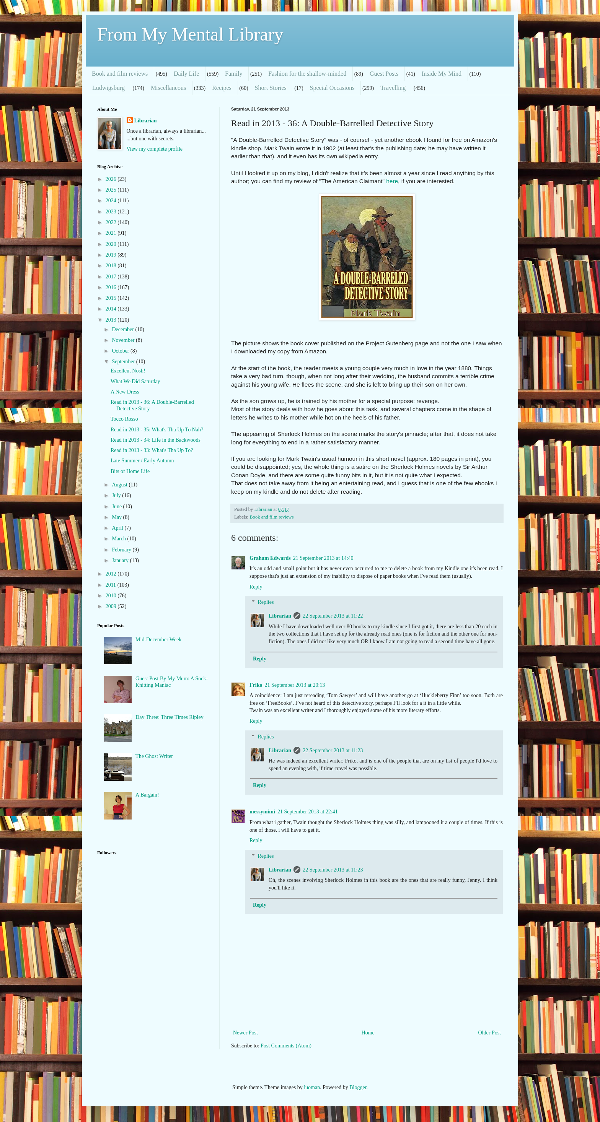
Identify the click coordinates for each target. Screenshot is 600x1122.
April (118, 528)
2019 (112, 255)
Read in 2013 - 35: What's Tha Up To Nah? (157, 430)
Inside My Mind (441, 73)
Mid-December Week (158, 639)
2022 (112, 222)
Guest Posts (384, 73)
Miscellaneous (168, 88)
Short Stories (271, 88)
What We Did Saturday (135, 381)
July (117, 495)
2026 (112, 179)
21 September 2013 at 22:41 (307, 812)
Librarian (280, 616)
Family (233, 73)
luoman (312, 1087)
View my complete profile (155, 149)
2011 (111, 585)
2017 (112, 277)
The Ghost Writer (154, 756)
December (123, 329)
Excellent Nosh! (128, 371)
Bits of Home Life (130, 471)
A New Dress (125, 392)
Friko (255, 685)
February (122, 550)
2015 (112, 298)
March (119, 538)
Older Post (489, 1033)
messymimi (262, 812)
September (124, 361)
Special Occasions (332, 88)
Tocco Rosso (124, 419)
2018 (112, 265)
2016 (112, 287)
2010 (112, 595)
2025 (112, 190)
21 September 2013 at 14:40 (323, 558)
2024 (112, 200)
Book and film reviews (120, 73)
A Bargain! (147, 795)
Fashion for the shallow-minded (307, 73)
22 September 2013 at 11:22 (333, 616)
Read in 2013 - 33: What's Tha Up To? (152, 450)
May (117, 517)
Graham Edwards (270, 558)
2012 (112, 574)
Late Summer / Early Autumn (142, 460)
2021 (112, 233)
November (124, 340)
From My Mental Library (190, 34)
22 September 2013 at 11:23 (333, 750)
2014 (112, 309)
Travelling (393, 88)
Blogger (357, 1087)
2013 (112, 320)
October (121, 351)
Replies (266, 602)
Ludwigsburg (108, 88)
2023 (112, 212)
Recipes (222, 88)
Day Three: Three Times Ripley (169, 717)
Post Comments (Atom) (286, 1046)
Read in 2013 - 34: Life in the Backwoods (156, 440)
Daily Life (186, 73)
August (120, 485)
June (117, 506)
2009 (112, 606)
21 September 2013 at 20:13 (294, 685)
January (121, 560)
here (392, 181)
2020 (112, 244)
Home (368, 1033)
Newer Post (245, 1033)
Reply (255, 587)
